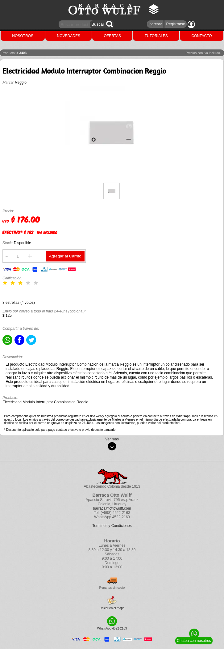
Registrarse (175, 24)
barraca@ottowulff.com (112, 508)
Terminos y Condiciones (111, 526)
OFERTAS (112, 36)
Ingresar (155, 24)
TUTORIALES (156, 36)
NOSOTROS (22, 36)
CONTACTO (201, 36)
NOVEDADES (68, 36)
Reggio (21, 82)
